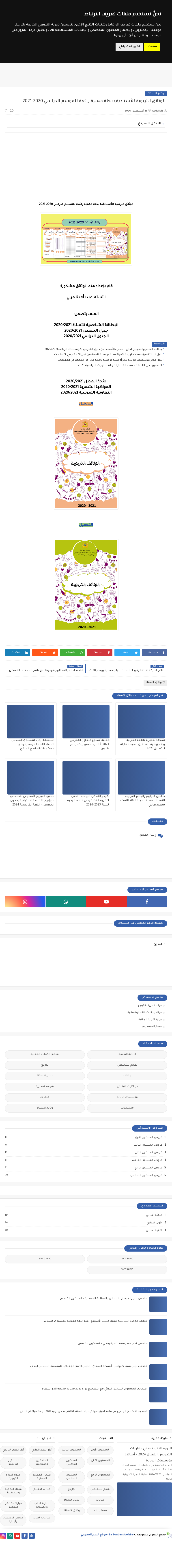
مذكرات (44, 1097)
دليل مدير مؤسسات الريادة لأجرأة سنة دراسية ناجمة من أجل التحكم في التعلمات (110, 360)
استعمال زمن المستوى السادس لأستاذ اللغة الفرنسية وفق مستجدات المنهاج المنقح (32, 744)
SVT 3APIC (127, 1269)
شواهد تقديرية (45, 1086)
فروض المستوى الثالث (147, 1145)
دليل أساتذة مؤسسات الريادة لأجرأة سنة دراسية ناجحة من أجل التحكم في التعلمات (108, 354)
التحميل (86, 404)
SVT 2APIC (45, 1259)
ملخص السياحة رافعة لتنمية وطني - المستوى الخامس (112, 1344)
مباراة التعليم (41, 1489)
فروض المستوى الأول (148, 1137)
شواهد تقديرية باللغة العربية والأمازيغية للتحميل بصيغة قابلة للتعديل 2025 (142, 744)
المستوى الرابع (100, 1475)
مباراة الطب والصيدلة (41, 1505)
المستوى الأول (100, 1450)
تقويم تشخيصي (127, 1065)
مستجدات (127, 1108)
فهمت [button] (152, 46)
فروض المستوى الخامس (146, 1160)
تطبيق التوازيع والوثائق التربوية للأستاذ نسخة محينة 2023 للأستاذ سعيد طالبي (142, 801)
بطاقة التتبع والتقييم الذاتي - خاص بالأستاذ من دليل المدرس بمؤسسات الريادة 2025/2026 (104, 349)
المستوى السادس (71, 1477)
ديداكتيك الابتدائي (127, 1086)
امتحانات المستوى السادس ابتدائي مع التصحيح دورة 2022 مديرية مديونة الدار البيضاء (94, 1389)
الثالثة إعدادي (154, 1215)
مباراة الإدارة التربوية (13, 1477)
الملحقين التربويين (13, 1462)
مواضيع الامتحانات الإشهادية (144, 1012)
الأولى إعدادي (154, 1223)
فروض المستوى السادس (146, 1175)
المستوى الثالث (72, 1450)
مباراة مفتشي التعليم (13, 1505)
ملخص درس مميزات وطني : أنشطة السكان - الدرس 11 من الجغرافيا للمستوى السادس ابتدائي (88, 1366)
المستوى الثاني (100, 1460)
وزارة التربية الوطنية (150, 1019)
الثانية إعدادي (154, 1230)
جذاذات (127, 1076)
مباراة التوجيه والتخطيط (13, 1491)
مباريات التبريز (41, 1518)
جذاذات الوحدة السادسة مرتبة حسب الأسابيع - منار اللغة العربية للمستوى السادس (95, 1321)
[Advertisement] (85, 167)
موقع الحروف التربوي (150, 1005)
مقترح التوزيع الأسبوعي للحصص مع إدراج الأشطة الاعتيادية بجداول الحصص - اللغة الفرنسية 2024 (32, 801)
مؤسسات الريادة (127, 1097)
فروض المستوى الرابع (148, 1168)
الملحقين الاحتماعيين (42, 1462)
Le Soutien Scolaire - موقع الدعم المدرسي (107, 1535)
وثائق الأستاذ (156, 93)
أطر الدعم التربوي (13, 1450)
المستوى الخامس (71, 1462)
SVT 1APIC (127, 1259)
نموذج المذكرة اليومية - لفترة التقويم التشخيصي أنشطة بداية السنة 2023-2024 (88, 801)
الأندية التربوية (127, 1054)
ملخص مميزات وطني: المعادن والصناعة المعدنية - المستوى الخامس (103, 1298)
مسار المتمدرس (152, 1026)
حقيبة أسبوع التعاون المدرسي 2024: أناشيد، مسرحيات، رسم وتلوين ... (90, 744)
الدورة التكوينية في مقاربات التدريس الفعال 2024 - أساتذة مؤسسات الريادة (148, 1454)
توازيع (44, 1065)
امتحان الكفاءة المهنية (44, 1054)
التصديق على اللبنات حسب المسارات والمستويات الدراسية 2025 (120, 365)
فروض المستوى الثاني (148, 1153)
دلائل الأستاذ (45, 1076)
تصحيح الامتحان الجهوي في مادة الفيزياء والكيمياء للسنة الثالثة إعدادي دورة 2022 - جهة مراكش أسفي (83, 1411)
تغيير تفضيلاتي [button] (129, 46)
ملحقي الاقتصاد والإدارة (13, 1520)
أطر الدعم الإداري (42, 1450)
